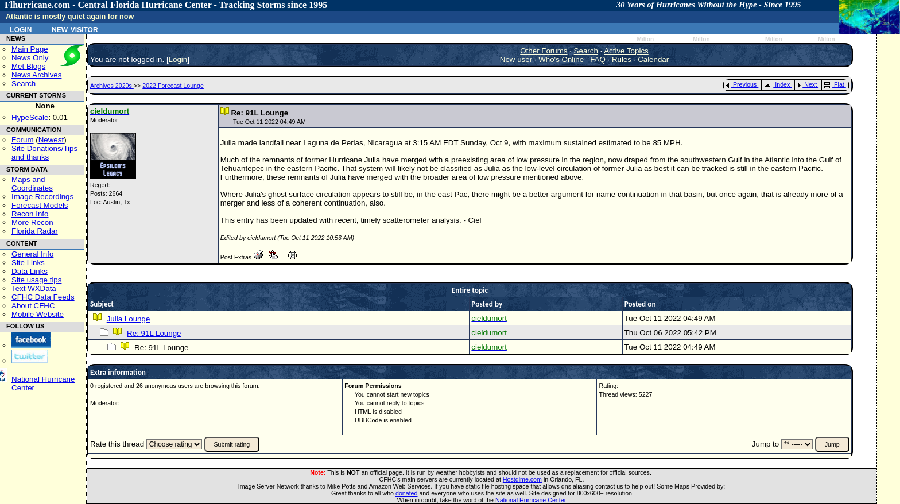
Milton (645, 39)
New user (516, 59)
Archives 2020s (112, 85)
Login (21, 28)
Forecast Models (39, 205)
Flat (834, 84)
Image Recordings (42, 196)
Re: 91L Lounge (154, 333)
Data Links (29, 271)
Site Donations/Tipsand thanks (44, 152)
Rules (621, 59)
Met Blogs (28, 66)
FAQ (598, 59)
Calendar (653, 59)
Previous (741, 84)
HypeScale (29, 117)
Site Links (28, 262)
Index (777, 84)
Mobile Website (37, 314)
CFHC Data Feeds (43, 297)
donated (406, 493)
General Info (32, 254)
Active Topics (626, 50)
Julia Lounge (128, 319)
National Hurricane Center (530, 500)
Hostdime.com (522, 479)
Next (807, 84)
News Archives (36, 75)
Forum (22, 139)
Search (23, 83)
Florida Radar (34, 231)
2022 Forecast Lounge (173, 85)
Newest (51, 139)
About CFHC (33, 305)
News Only (29, 57)
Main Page (29, 49)
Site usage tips (36, 280)
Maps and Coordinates (32, 183)
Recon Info (29, 214)
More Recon (32, 222)
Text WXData (33, 288)
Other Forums (543, 50)
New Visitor (75, 28)
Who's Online (561, 59)
